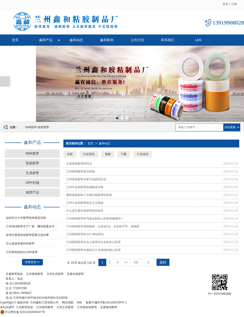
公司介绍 (137, 40)
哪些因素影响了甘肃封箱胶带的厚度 (89, 195)
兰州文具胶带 (55, 274)
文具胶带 (32, 173)
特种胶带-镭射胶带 (37, 127)
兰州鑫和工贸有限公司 (44, 302)
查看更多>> (32, 262)
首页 (15, 40)
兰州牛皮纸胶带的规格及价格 (84, 187)
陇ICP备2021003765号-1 (111, 302)
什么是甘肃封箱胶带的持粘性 (84, 210)
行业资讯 (89, 154)
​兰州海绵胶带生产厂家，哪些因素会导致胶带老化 (33, 226)
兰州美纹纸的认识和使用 (21, 252)
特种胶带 (32, 153)
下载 (124, 154)
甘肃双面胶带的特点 (79, 163)
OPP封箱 (32, 183)
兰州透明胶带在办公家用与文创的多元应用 (93, 242)
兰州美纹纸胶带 (87, 307)
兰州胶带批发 (24, 307)
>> (125, 262)
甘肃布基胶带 (75, 274)
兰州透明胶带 (34, 274)
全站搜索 (230, 127)
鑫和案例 (106, 40)
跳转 (163, 262)
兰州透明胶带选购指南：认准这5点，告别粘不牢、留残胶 (102, 226)
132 (135, 262)
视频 (108, 154)
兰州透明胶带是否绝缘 (80, 171)
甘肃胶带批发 (14, 274)
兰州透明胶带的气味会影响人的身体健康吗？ (94, 218)
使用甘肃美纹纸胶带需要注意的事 (27, 235)
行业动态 (142, 154)
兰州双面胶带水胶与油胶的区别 (86, 179)
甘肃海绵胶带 (108, 307)
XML (79, 302)
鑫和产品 (45, 40)
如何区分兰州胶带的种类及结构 (26, 217)
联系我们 (167, 40)
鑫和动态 (76, 40)
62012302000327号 (22, 312)
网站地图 (67, 302)
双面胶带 (32, 163)
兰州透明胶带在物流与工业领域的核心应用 (93, 250)
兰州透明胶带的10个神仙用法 (85, 234)
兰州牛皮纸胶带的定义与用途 (84, 203)
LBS (198, 40)
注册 (234, 4)
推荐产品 (32, 192)
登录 (225, 4)
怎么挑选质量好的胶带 (20, 243)
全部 (70, 154)
